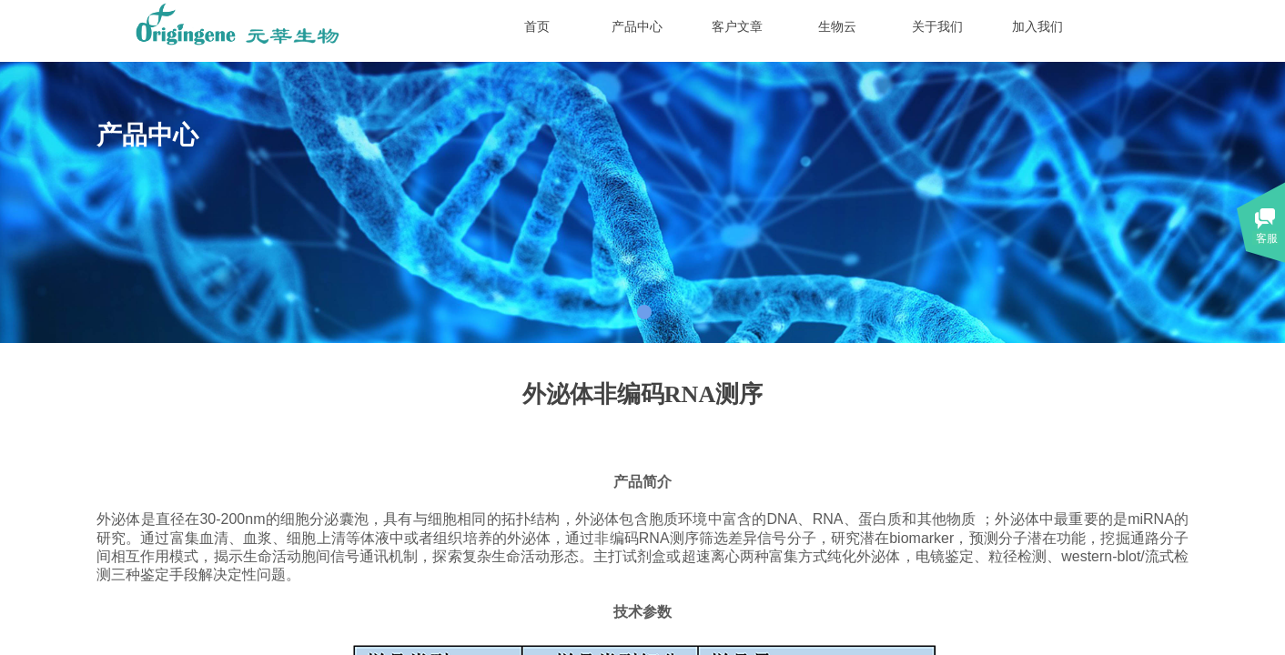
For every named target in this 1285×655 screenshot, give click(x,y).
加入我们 (1037, 26)
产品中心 (637, 26)
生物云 (837, 26)
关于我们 (937, 26)
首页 (537, 26)
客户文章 (737, 26)
